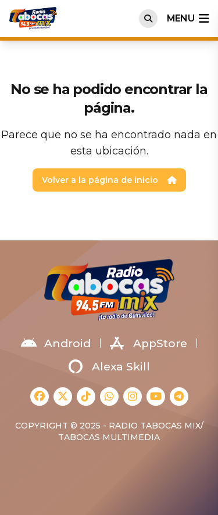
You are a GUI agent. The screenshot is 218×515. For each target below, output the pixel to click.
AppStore (148, 343)
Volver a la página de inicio (109, 180)
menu (188, 18)
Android (56, 343)
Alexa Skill (109, 366)
